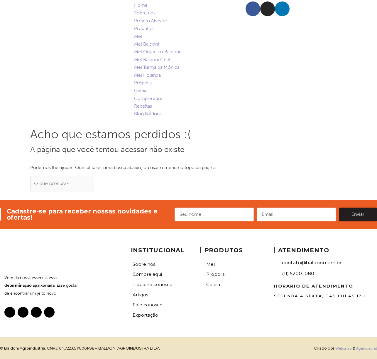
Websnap (343, 347)
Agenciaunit (366, 347)
